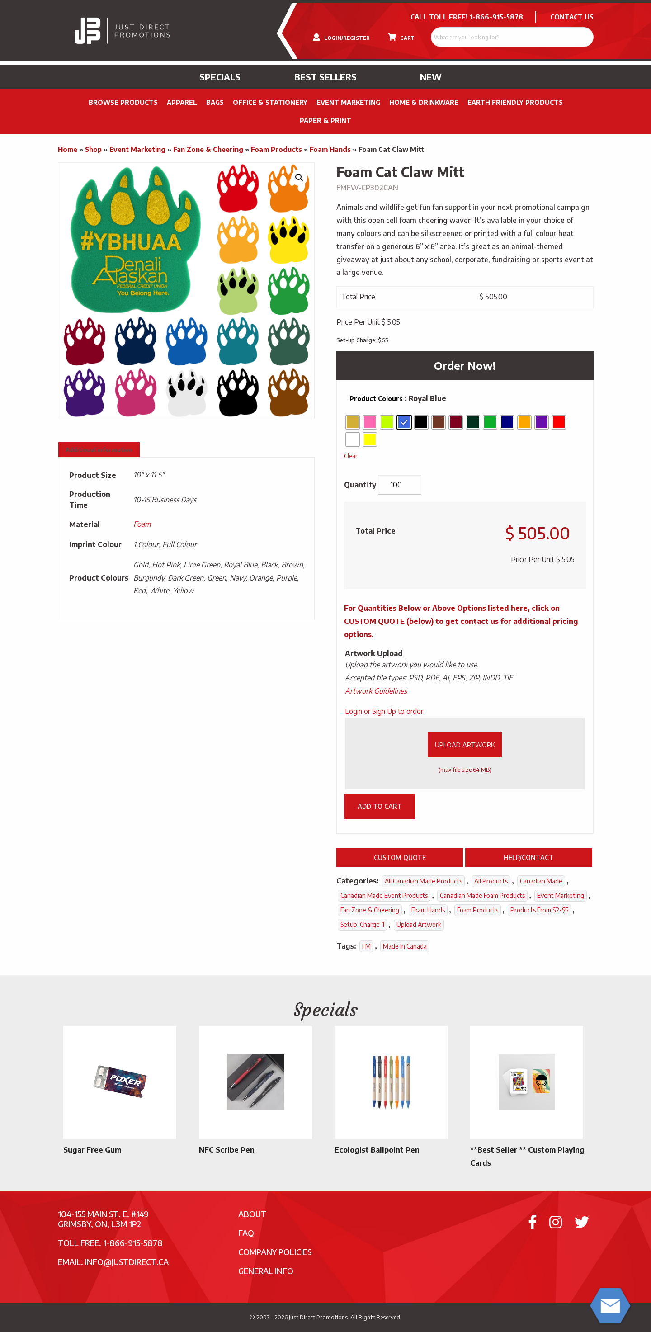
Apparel (182, 102)
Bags (215, 102)
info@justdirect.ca (127, 1261)
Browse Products (123, 102)
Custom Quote (400, 857)
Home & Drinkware (423, 102)
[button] (299, 178)
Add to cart (380, 806)
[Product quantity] (399, 485)
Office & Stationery (270, 102)
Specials (220, 76)
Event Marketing (348, 102)
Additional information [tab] (99, 449)
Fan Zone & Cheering (208, 149)
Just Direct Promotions (318, 1317)
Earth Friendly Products (515, 102)
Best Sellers (325, 76)
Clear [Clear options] (351, 455)
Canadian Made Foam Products (482, 895)
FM (366, 946)
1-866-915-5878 (496, 17)
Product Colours (376, 398)
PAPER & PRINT (325, 120)
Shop (93, 149)
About (252, 1214)
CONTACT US (572, 17)
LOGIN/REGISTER (341, 37)
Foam (142, 524)
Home (67, 149)
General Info (265, 1271)
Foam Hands (330, 149)
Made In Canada (405, 946)
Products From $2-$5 (539, 910)
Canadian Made (541, 881)
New (431, 76)
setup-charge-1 (362, 924)
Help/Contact (529, 857)
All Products (491, 881)
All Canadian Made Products (423, 881)
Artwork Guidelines (376, 690)
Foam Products (276, 149)
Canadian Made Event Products (384, 895)
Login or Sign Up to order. (385, 711)
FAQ (246, 1233)
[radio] (352, 422)
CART (401, 37)
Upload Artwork (465, 745)
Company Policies (275, 1252)
